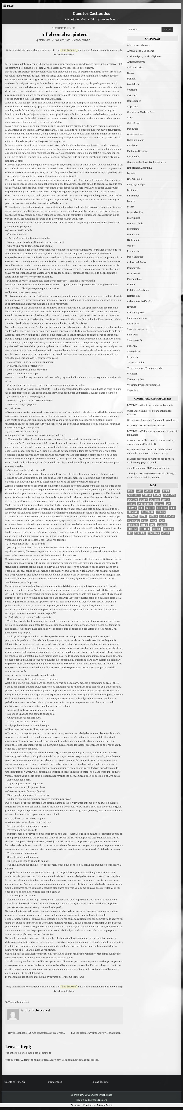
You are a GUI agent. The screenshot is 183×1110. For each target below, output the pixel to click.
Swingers (132, 357)
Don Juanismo (135, 134)
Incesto (131, 173)
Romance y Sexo (136, 312)
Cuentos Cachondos (91, 13)
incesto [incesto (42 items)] (150, 508)
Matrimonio (133, 218)
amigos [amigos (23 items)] (148, 491)
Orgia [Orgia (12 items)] (145, 520)
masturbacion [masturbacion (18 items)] (167, 516)
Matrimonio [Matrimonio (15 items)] (133, 520)
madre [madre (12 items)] (143, 516)
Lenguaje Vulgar (136, 184)
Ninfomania (133, 240)
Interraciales (134, 179)
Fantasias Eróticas (137, 151)
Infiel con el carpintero (64, 34)
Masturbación (135, 212)
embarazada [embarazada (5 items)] (169, 495)
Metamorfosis (135, 223)
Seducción (133, 323)
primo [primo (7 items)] (153, 520)
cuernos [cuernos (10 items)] (147, 495)
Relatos (71, 28)
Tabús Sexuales (135, 362)
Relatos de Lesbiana (138, 290)
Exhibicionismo (135, 140)
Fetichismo (133, 156)
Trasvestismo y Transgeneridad (145, 368)
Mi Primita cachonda (158, 468)
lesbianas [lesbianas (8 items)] (132, 516)
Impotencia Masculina (139, 167)
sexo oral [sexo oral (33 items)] (132, 529)
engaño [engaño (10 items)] (143, 499)
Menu (10, 5)
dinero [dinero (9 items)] (157, 495)
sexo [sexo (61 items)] (152, 524)
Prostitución (134, 273)
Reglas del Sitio (100, 1082)
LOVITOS (132, 405)
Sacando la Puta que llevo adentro (159, 420)
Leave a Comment (82, 40)
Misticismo (133, 229)
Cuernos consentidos (153, 425)
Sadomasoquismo (137, 318)
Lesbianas (132, 190)
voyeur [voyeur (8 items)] (165, 533)
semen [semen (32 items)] (144, 524)
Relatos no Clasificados (140, 301)
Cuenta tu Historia (14, 1082)
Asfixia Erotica (135, 67)
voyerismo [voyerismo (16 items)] (153, 533)
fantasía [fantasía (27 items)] (159, 503)
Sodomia (132, 346)
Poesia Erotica (135, 256)
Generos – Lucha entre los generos (146, 162)
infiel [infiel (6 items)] (172, 508)
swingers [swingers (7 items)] (168, 529)
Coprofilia (132, 106)
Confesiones (60, 28)
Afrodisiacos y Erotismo (140, 51)
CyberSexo (133, 123)
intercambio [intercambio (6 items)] (147, 512)
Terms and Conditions (83, 1105)
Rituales (131, 307)
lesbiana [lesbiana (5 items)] (161, 512)
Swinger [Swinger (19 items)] (156, 529)
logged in (24, 1053)
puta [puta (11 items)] (162, 520)
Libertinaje (133, 195)
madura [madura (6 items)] (153, 516)
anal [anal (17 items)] (157, 491)
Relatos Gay (133, 295)
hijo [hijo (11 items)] (141, 508)
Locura (131, 201)
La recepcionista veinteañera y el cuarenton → (97, 1033)
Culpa (130, 117)
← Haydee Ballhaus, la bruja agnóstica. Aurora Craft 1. (35, 1033)
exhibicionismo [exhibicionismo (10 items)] (145, 503)
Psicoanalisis (134, 279)
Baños (130, 73)
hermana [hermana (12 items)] (132, 508)
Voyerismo (133, 390)
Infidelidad (23, 1002)
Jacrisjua (132, 473)
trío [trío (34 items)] (130, 533)
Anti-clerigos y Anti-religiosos (144, 56)
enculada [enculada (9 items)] (132, 499)
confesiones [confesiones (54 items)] (134, 495)
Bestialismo (133, 84)
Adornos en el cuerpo (139, 45)
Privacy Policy (104, 1105)
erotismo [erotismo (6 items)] (154, 499)
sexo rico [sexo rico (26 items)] (144, 529)
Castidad (132, 89)
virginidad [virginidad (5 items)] (140, 533)
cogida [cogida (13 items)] (166, 491)
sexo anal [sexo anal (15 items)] (162, 524)
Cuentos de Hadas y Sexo (141, 112)
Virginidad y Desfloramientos (143, 385)
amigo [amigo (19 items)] (139, 491)
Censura (132, 95)
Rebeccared (44, 40)
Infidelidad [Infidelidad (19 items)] (162, 508)
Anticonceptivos (136, 62)
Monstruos (133, 234)
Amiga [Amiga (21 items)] (130, 491)
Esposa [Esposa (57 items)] (165, 499)
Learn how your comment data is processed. (74, 1060)
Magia (130, 206)
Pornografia (134, 268)
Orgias (131, 245)
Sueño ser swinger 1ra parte (157, 405)
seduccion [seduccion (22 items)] (133, 524)
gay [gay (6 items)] (168, 503)
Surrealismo (134, 351)
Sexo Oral (132, 334)
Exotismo (132, 145)
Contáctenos (55, 1082)
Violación (132, 373)
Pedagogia (133, 251)
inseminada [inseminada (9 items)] (133, 512)
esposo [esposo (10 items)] (131, 503)
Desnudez (132, 128)
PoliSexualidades (136, 262)
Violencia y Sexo (136, 379)
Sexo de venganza (137, 329)
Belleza (131, 78)
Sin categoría (134, 340)
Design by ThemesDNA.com (91, 1100)
